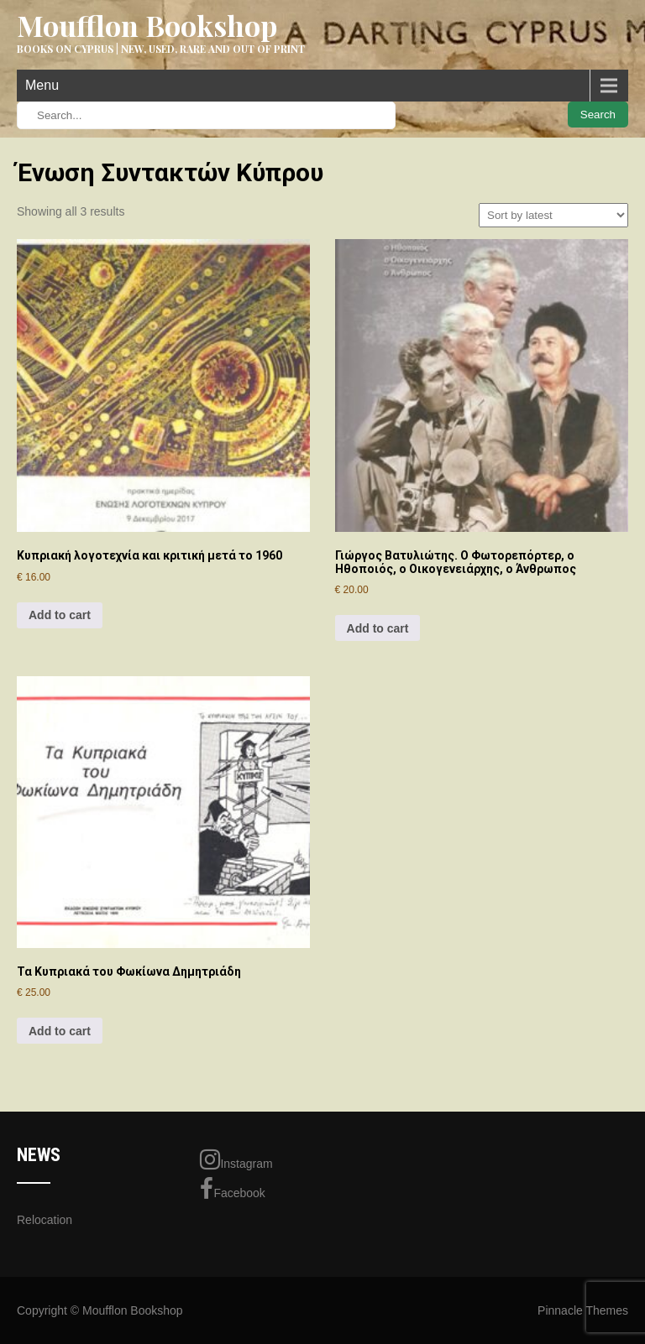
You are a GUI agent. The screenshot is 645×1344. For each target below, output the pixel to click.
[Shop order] (553, 215)
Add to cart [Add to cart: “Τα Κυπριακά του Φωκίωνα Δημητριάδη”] (60, 1031)
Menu (42, 85)
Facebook (232, 1189)
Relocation (44, 1220)
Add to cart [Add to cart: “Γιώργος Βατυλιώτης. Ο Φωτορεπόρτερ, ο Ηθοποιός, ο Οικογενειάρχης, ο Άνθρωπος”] (378, 628)
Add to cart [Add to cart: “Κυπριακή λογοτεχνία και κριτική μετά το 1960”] (60, 615)
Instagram (236, 1159)
